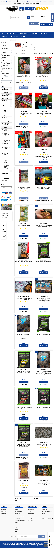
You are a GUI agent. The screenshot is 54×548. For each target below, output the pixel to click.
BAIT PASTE (6, 151)
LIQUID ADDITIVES (6, 157)
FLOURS (5, 117)
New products (4, 511)
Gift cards (43, 16)
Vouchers (30, 517)
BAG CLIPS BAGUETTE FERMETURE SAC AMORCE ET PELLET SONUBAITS (24, 78)
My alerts (30, 518)
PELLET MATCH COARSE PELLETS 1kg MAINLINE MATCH (24, 299)
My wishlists (30, 520)
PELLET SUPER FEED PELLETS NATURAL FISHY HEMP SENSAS (24, 445)
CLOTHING (22, 36)
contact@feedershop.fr (47, 518)
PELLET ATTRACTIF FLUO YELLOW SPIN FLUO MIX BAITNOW (44, 226)
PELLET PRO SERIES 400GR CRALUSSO (43, 299)
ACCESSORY (5, 36)
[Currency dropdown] (24, 1)
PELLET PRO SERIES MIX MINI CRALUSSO (24, 335)
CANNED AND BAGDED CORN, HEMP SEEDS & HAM (7, 139)
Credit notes (31, 513)
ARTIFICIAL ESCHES (6, 154)
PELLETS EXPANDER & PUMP (6, 134)
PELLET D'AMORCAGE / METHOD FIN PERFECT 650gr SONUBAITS (44, 482)
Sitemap (16, 529)
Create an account (48, 1)
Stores (16, 531)
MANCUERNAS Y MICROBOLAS (7, 124)
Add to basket (24, 87)
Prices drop (3, 509)
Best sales (3, 513)
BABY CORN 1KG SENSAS (24, 225)
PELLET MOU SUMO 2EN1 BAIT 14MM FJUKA (43, 151)
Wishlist (5, 214)
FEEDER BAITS (6, 108)
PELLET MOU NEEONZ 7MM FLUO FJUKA (24, 114)
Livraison (16, 509)
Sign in (41, 1)
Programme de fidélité (20, 520)
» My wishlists (5, 217)
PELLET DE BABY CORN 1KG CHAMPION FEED (24, 188)
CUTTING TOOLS (5, 114)
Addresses (30, 515)
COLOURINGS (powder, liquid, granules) (6, 167)
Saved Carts (33, 23)
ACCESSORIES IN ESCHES (7, 148)
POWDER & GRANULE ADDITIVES (6, 161)
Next (38, 498)
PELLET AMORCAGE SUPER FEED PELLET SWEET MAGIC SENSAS (43, 262)
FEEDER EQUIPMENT (9, 33)
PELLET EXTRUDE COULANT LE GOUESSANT (44, 445)
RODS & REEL (35, 33)
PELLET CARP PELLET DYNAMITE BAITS (23, 482)
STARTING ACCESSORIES (7, 144)
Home (2, 86)
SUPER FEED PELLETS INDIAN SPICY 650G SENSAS (24, 408)
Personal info (31, 509)
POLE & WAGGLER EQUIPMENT (23, 33)
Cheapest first (43, 54)
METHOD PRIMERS (5, 111)
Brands (3, 184)
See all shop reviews (51, 540)
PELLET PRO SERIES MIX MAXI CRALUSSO (44, 372)
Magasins (17, 522)
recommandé (5, 178)
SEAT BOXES (43, 33)
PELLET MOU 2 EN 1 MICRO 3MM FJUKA (43, 114)
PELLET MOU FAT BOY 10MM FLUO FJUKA (24, 151)
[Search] (20, 17)
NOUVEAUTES (5, 173)
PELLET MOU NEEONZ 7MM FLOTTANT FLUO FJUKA (43, 188)
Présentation (17, 518)
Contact (3, 1)
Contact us (17, 527)
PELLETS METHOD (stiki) (7, 130)
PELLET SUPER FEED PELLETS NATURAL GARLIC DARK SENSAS (43, 408)
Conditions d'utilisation (20, 517)
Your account (32, 506)
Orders (29, 511)
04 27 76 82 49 (13, 1)
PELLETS (5, 127)
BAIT (17, 36)
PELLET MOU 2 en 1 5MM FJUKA (43, 77)
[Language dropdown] (30, 1)
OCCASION (5, 180)
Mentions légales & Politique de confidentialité (19, 513)
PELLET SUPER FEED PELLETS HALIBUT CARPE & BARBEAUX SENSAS (44, 336)
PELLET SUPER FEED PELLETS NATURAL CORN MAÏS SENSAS (24, 372)
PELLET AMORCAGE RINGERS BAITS (23, 262)
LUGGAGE (12, 36)
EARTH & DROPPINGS (6, 120)
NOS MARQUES (5, 176)
